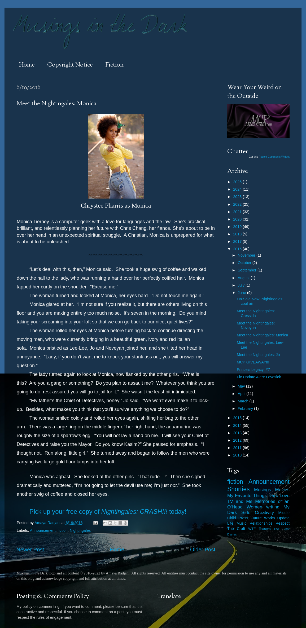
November (247, 255)
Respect (283, 523)
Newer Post (30, 549)
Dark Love (279, 495)
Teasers (264, 529)
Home (27, 65)
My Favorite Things (247, 495)
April (242, 394)
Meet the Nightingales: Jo (258, 355)
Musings (262, 489)
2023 (238, 197)
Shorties (238, 489)
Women (254, 507)
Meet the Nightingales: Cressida (256, 313)
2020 (238, 219)
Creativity (264, 512)
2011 (238, 448)
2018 (238, 234)
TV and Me (239, 501)
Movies (282, 489)
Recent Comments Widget (274, 156)
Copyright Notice (70, 65)
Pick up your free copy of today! (107, 511)
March (244, 401)
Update (283, 518)
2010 (238, 455)
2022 (238, 204)
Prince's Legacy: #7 (253, 369)
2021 (238, 212)
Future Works (263, 518)
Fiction (114, 65)
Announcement (43, 530)
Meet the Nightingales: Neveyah (256, 325)
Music (242, 523)
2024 (238, 189)
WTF (252, 529)
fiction (63, 530)
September (247, 270)
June (242, 293)
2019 (238, 227)
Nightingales (80, 530)
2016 (238, 249)
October (245, 263)
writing (272, 507)
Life (230, 523)
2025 (238, 182)
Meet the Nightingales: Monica (262, 335)
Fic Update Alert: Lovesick (259, 377)
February (246, 408)
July (242, 285)
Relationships (261, 523)
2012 (238, 440)
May (242, 386)
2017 (238, 241)
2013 (238, 433)
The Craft (236, 528)
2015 (238, 418)
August (244, 278)
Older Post (202, 549)
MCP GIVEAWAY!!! (253, 362)
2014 (238, 425)
